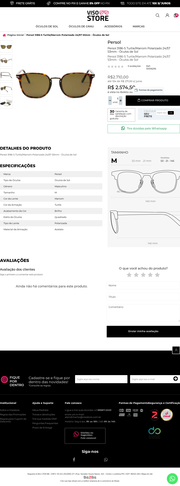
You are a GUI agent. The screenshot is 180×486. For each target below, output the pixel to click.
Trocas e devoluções (43, 414)
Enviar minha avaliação (143, 331)
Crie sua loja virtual (68, 481)
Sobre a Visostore (10, 410)
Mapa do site (147, 474)
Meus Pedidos (40, 410)
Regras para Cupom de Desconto (13, 420)
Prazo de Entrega (42, 427)
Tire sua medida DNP (44, 418)
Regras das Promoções (13, 414)
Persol (114, 43)
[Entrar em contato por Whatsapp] (172, 478)
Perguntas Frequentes (45, 423)
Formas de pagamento (150, 90)
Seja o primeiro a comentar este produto (21, 274)
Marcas (138, 26)
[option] (6, 46)
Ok (170, 113)
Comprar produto (153, 100)
